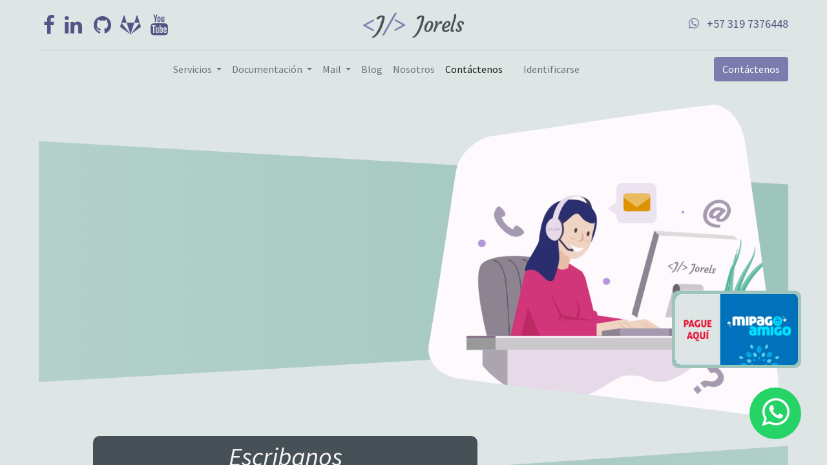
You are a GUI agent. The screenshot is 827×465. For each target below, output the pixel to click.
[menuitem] (372, 69)
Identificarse (551, 69)
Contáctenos (751, 69)
